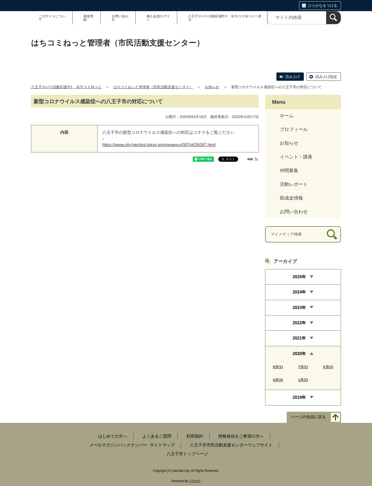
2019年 (299, 397)
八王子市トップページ (187, 454)
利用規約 (195, 436)
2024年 (299, 292)
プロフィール (294, 129)
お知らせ (212, 87)
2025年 (299, 277)
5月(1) (328, 367)
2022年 (299, 323)
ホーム (287, 115)
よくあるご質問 (156, 436)
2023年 (299, 307)
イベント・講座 (296, 156)
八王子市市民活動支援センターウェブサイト (231, 445)
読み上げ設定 (326, 77)
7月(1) (303, 367)
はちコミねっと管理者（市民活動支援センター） (153, 87)
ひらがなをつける (322, 5)
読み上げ (292, 77)
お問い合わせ (120, 17)
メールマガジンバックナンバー (118, 445)
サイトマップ (162, 445)
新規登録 (88, 17)
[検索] (333, 17)
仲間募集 (289, 170)
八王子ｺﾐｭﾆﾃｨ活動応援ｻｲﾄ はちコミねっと (66, 87)
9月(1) (278, 367)
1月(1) (303, 380)
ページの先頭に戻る (308, 417)
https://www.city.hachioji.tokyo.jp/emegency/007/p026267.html (158, 145)
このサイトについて (51, 17)
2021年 (299, 338)
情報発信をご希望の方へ (241, 436)
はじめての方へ (112, 436)
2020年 (299, 353)
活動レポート (294, 184)
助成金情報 (291, 198)
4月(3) (278, 380)
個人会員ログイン (158, 17)
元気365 (194, 481)
